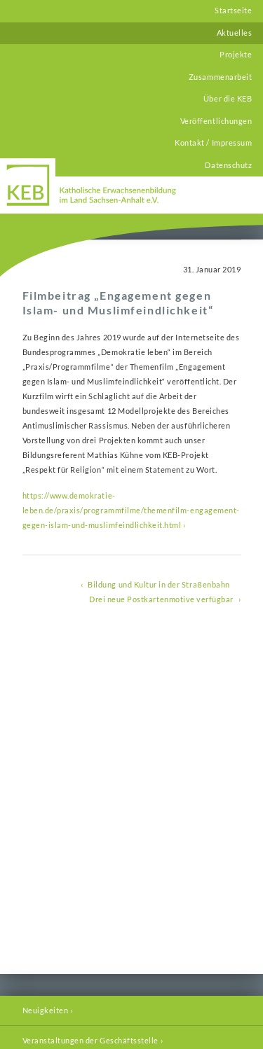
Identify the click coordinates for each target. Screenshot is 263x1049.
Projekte (236, 54)
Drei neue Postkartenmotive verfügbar (161, 599)
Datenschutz (228, 165)
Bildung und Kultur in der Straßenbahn (158, 585)
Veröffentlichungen (216, 121)
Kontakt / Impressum (213, 143)
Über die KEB (227, 99)
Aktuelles (234, 33)
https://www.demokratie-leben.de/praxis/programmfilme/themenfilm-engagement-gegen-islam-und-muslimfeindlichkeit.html (131, 510)
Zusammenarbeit (220, 77)
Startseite (233, 10)
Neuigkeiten (45, 1010)
